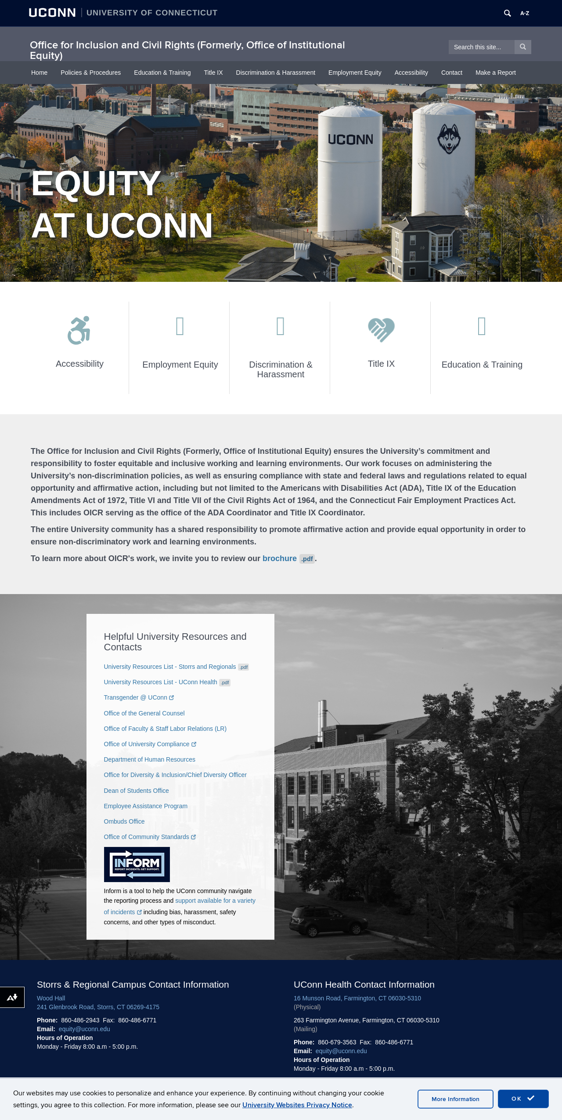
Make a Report (496, 72)
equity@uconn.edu (84, 1028)
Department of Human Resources (150, 759)
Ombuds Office (124, 821)
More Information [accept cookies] (455, 1099)
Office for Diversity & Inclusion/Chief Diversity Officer (175, 774)
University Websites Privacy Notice (297, 1105)
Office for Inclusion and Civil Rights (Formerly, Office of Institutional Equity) (187, 50)
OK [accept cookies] (523, 1098)
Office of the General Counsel (144, 713)
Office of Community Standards (150, 836)
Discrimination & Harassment (276, 72)
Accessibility (411, 72)
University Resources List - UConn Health (167, 682)
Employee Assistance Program (146, 806)
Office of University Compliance (150, 744)
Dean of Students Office (136, 790)
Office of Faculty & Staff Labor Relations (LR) (165, 728)
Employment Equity (355, 72)
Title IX (213, 72)
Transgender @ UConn (139, 697)
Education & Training (162, 72)
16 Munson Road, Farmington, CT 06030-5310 (357, 998)
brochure (289, 558)
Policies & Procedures (91, 72)
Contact (451, 72)
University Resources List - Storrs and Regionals (176, 666)
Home (39, 72)
